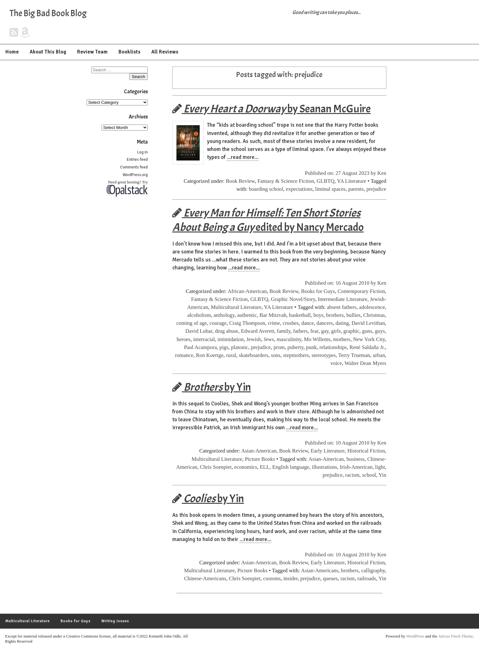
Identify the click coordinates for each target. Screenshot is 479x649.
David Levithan (368, 323)
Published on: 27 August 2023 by (341, 173)
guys (380, 331)
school (369, 475)
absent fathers (341, 307)
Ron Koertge (209, 355)
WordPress (415, 636)
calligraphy (373, 570)
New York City (369, 339)
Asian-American (258, 451)
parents (356, 189)
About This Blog (48, 52)
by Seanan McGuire (271, 109)
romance (184, 355)
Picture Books (260, 459)
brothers (335, 315)
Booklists (129, 52)
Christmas (374, 315)
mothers (341, 339)
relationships (333, 347)
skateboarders (253, 355)
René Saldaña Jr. (367, 347)
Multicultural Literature (236, 307)
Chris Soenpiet (216, 467)
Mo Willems (317, 339)
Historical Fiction (366, 451)
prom (279, 347)
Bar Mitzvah (273, 315)
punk (311, 347)
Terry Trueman (354, 355)
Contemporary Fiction (361, 291)
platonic (239, 347)
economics (245, 467)
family (283, 331)
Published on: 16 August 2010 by (341, 283)
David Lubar (198, 331)
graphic (351, 331)
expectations (299, 189)
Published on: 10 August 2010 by (341, 443)
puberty (296, 347)
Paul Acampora (200, 347)
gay (324, 331)
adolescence (372, 307)
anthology (223, 315)
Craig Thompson (247, 323)
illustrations (324, 467)
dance (307, 323)
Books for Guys (318, 291)
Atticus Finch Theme (455, 636)
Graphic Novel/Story (293, 299)
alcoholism (199, 315)
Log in (142, 152)
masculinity (289, 339)
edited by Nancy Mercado (268, 220)
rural (231, 355)
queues (330, 578)
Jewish (254, 339)
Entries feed (137, 159)
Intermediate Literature (342, 299)
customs (272, 578)
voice (336, 363)
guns (367, 331)
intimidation (231, 339)
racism (352, 475)
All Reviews (164, 52)
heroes (184, 339)
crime (274, 323)
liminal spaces (330, 189)
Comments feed (134, 167)
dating (342, 323)
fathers (300, 331)
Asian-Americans (319, 570)
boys (318, 315)
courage (218, 323)
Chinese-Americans (205, 578)
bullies (353, 315)
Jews (269, 339)
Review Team (92, 52)
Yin (382, 475)
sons (276, 355)
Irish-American (356, 467)
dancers (325, 323)
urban (379, 355)
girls (336, 331)
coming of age (191, 323)
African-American (247, 291)
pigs (223, 347)
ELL (265, 467)
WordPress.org (135, 174)
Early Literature (328, 451)
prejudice (376, 189)
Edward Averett (257, 331)
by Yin (211, 387)
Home (12, 52)
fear (314, 331)
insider (290, 578)
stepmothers (296, 355)
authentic (247, 315)
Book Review (240, 181)
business (356, 459)
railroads (366, 578)
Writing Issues (115, 621)
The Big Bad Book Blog (48, 13)
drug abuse (226, 331)
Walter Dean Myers (365, 363)
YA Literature (351, 181)
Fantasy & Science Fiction (285, 181)
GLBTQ (325, 181)
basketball (300, 315)
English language (290, 467)
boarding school (266, 189)
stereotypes (323, 355)
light (380, 467)
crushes (291, 323)
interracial (204, 339)
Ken (381, 173)
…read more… (243, 157)
